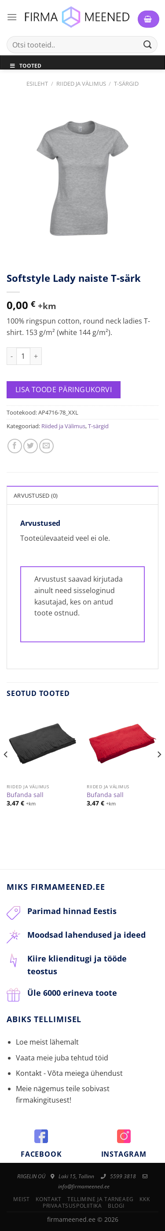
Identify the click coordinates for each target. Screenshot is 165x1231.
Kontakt (48, 1199)
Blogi (116, 1205)
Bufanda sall (25, 795)
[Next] (158, 772)
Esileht (37, 83)
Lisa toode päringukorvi (63, 389)
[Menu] (12, 17)
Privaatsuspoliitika (72, 1205)
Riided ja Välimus (81, 83)
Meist (21, 1199)
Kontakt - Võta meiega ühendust (69, 1073)
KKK (144, 1199)
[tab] (82, 495)
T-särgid (126, 83)
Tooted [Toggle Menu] (25, 65)
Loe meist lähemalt (47, 1042)
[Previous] (6, 772)
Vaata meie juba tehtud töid (62, 1058)
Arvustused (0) (36, 495)
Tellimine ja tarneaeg (100, 1199)
